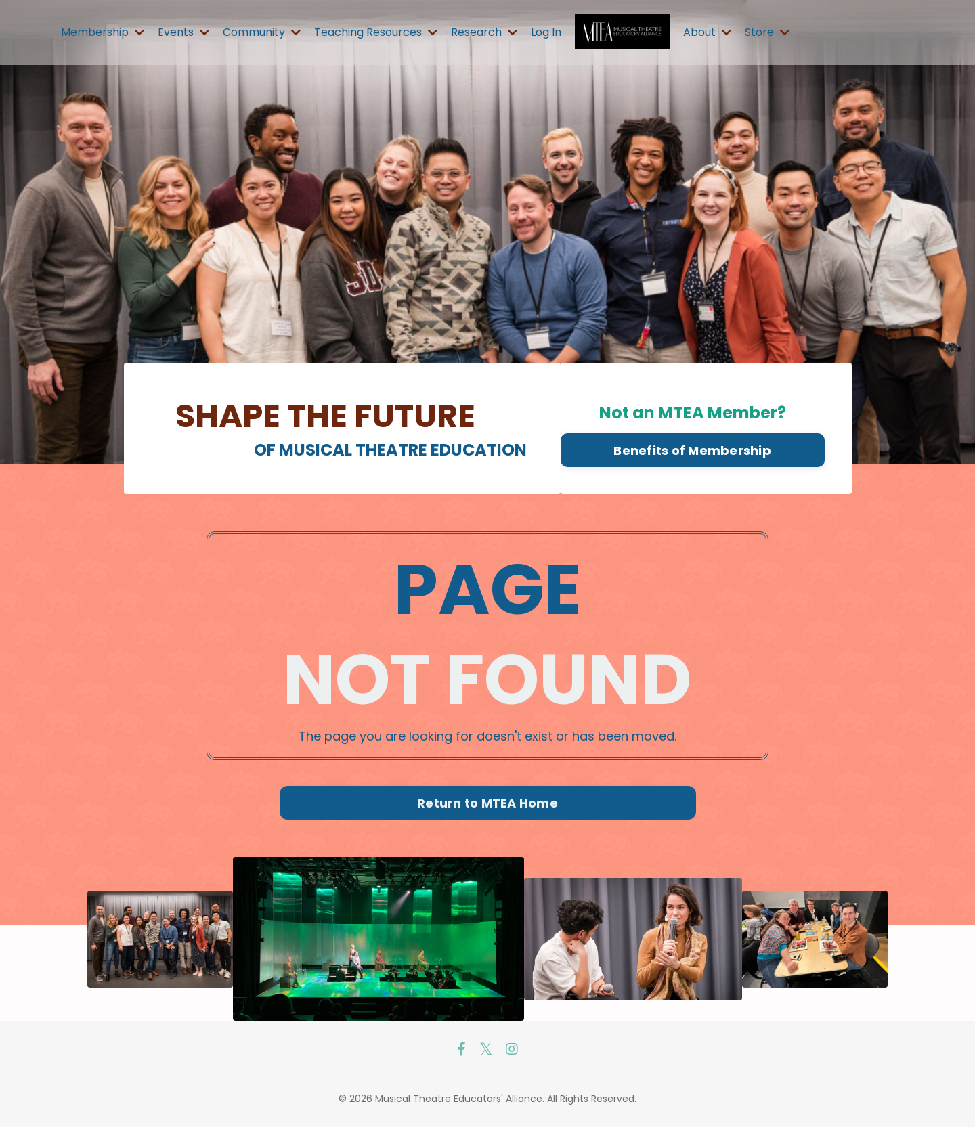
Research (484, 32)
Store (767, 32)
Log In (546, 32)
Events (183, 32)
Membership (102, 32)
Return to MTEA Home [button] (487, 803)
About (707, 32)
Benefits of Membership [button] (692, 450)
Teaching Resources (375, 32)
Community (262, 32)
